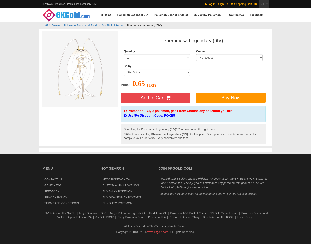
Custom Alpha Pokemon (121, 185)
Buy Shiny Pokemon (117, 191)
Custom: (201, 51)
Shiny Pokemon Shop (131, 217)
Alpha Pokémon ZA (80, 217)
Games (56, 25)
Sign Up (223, 4)
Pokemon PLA (157, 217)
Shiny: (128, 66)
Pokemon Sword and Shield (81, 25)
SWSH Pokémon (112, 25)
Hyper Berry (244, 217)
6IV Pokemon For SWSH (60, 213)
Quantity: (130, 51)
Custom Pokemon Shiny (184, 217)
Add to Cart (155, 97)
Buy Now (230, 97)
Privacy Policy (55, 197)
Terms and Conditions (61, 203)
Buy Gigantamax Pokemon (122, 197)
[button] (208, 15)
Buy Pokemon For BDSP (218, 217)
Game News (53, 185)
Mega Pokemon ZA (116, 179)
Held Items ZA (157, 213)
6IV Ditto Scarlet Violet (224, 213)
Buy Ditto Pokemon (117, 203)
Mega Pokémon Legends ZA (127, 213)
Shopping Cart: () (244, 4)
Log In (210, 4)
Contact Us (53, 179)
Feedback (51, 191)
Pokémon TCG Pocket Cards (188, 213)
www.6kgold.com (157, 232)
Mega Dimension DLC (92, 213)
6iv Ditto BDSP (104, 217)
